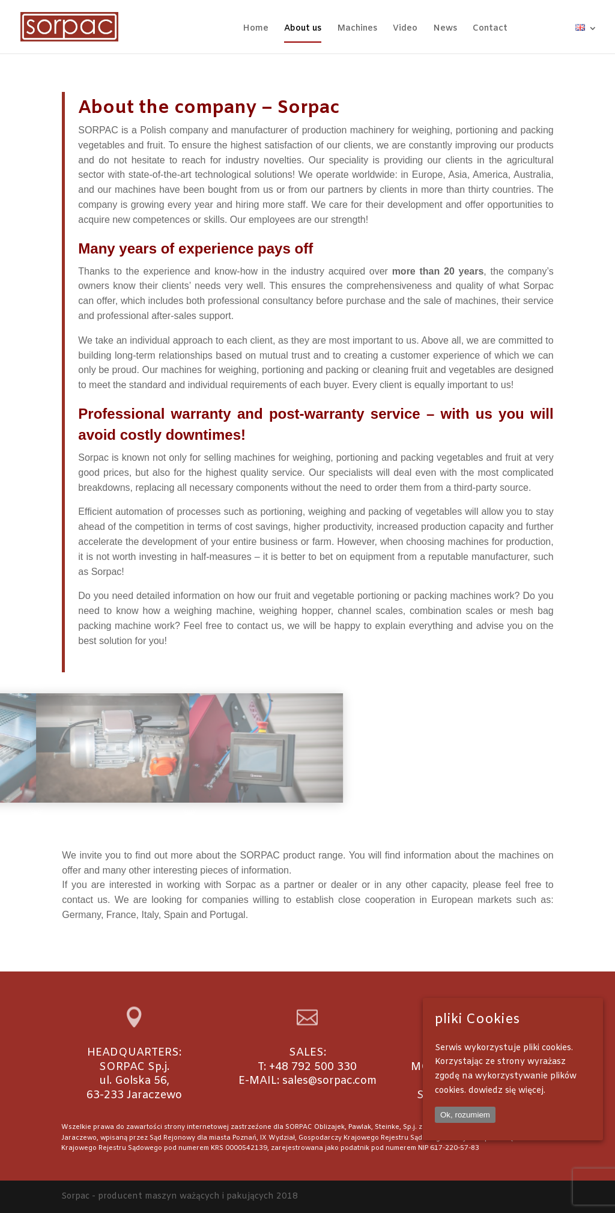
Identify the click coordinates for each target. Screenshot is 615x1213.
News (445, 29)
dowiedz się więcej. (506, 1090)
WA (565, 28)
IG (545, 28)
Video (405, 29)
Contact (490, 29)
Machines (357, 29)
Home (255, 29)
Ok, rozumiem (465, 1114)
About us (302, 29)
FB (529, 28)
